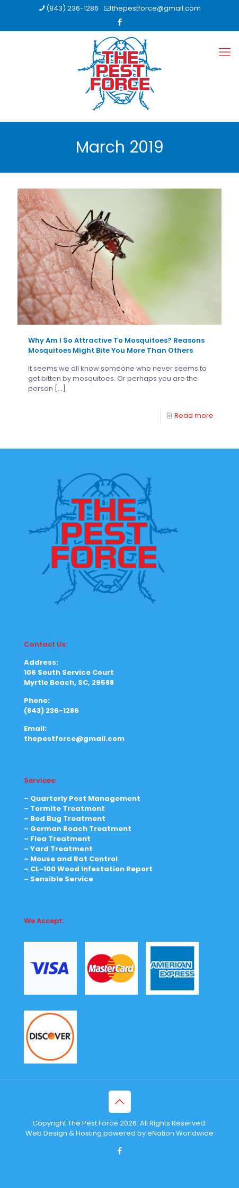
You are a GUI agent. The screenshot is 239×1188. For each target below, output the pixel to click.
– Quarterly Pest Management (82, 798)
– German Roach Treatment (77, 829)
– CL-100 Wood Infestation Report (88, 869)
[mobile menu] (225, 52)
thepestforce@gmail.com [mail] (156, 8)
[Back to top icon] (120, 1102)
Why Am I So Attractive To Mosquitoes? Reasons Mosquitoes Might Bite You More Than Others (116, 345)
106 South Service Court (69, 672)
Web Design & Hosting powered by (86, 1133)
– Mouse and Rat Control (71, 859)
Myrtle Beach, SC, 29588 (69, 682)
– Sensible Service (58, 879)
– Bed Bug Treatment (64, 819)
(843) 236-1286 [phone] (72, 8)
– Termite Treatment (64, 808)
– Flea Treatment (57, 839)
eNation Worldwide (180, 1133)
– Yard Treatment (58, 849)
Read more (194, 415)
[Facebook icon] (120, 22)
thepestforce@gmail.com (74, 739)
